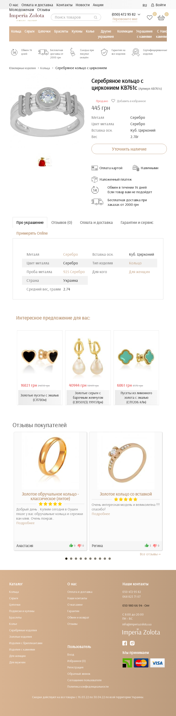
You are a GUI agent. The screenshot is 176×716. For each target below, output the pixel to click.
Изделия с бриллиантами (25, 643)
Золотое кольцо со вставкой (126, 493)
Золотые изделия (20, 636)
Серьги (29, 31)
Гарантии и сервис (137, 222)
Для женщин (139, 271)
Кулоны (77, 31)
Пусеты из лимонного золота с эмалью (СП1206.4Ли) (136, 397)
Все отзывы (150, 553)
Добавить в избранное (129, 101)
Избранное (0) (76, 661)
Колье (90, 31)
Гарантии (73, 611)
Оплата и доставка (37, 4)
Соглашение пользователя (84, 680)
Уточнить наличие (129, 149)
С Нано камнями (162, 34)
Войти (158, 4)
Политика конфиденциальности (88, 686)
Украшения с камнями (144, 34)
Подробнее (25, 522)
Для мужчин (17, 662)
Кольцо (135, 262)
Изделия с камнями (22, 649)
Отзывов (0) (61, 222)
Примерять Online (32, 233)
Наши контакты (77, 598)
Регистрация (75, 667)
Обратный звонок (78, 673)
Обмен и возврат (78, 617)
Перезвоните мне (125, 19)
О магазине (74, 604)
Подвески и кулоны (21, 611)
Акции (98, 4)
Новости (83, 4)
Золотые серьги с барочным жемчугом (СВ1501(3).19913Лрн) (88, 397)
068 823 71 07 (131, 596)
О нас (13, 4)
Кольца (16, 31)
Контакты (64, 4)
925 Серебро (74, 271)
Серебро (70, 254)
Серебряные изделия (23, 630)
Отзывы (43, 9)
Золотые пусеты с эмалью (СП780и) (40, 397)
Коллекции (125, 31)
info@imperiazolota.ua (136, 624)
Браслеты (61, 31)
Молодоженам (21, 9)
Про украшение (30, 222)
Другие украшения (106, 34)
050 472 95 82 (131, 591)
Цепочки (44, 31)
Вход (70, 654)
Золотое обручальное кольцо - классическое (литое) (50, 496)
